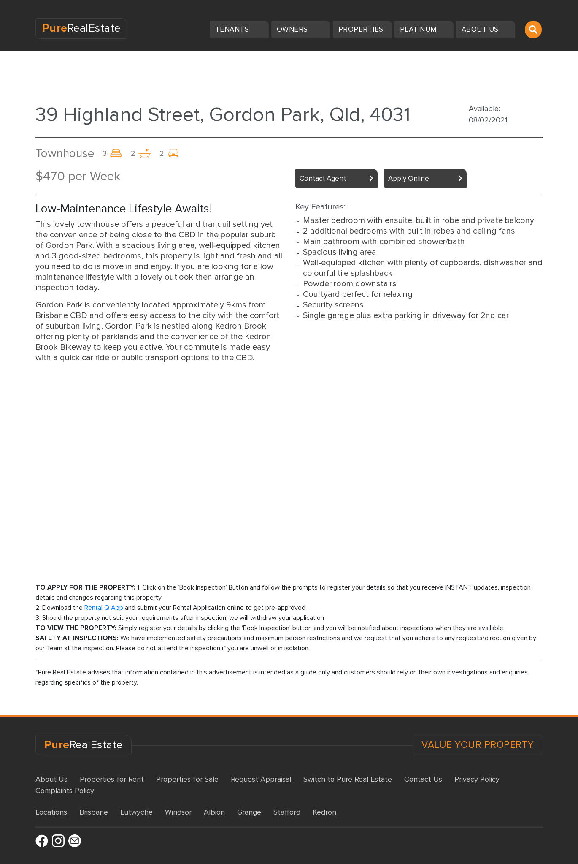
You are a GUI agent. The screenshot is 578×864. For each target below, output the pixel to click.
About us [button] (481, 29)
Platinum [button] (419, 29)
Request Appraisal (261, 779)
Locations (51, 812)
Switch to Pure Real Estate (347, 779)
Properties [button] (362, 29)
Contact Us (423, 779)
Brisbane (93, 812)
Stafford (286, 812)
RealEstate (81, 28)
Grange (249, 812)
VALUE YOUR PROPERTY (477, 745)
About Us (51, 779)
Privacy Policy (477, 779)
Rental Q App (103, 607)
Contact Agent (323, 178)
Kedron (324, 812)
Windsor (178, 812)
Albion (214, 812)
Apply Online (408, 178)
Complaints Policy (64, 790)
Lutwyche (136, 812)
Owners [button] (293, 29)
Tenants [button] (233, 29)
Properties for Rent (112, 779)
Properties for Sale (187, 779)
